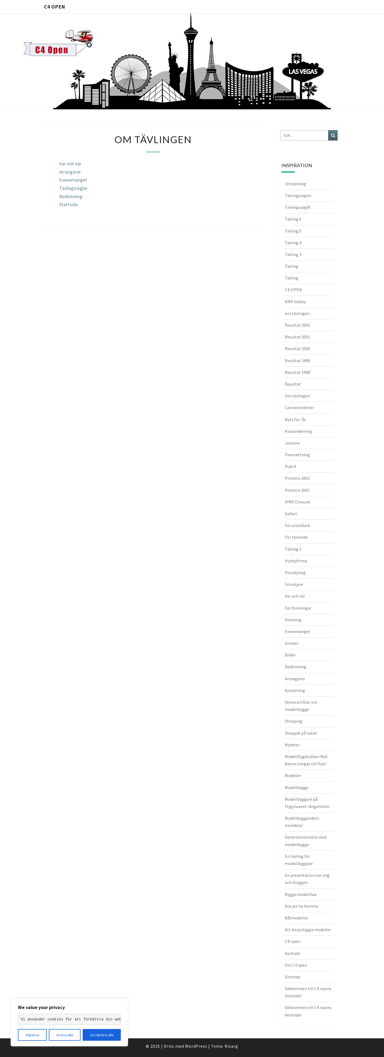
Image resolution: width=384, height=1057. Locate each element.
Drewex (291, 643)
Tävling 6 (293, 219)
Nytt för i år (295, 419)
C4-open (292, 941)
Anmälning (295, 690)
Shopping (293, 721)
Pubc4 (290, 466)
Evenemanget (73, 180)
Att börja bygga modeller (308, 929)
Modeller (293, 775)
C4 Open (54, 6)
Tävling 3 (293, 254)
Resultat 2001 (297, 336)
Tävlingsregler (73, 188)
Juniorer (292, 443)
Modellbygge (297, 787)
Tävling (291, 266)
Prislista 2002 (297, 478)
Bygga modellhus (301, 894)
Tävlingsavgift (297, 207)
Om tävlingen (297, 395)
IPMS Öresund (297, 502)
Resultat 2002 (297, 325)
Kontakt (292, 953)
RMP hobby (295, 301)
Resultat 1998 (297, 372)
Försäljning (295, 572)
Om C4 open (296, 965)
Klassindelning (298, 431)
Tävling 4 (293, 242)
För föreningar (298, 608)
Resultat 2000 (297, 348)
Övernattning (297, 454)
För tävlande (296, 537)
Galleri (291, 513)
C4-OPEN (293, 289)
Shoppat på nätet (301, 733)
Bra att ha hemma (301, 906)
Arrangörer (70, 172)
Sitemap (292, 976)
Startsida (68, 204)
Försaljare (294, 584)
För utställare (297, 525)
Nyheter (292, 744)
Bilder (290, 655)
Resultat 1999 (297, 360)
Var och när (70, 164)
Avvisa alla (65, 1034)
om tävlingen (297, 313)
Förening (293, 619)
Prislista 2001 (297, 490)
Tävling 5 (293, 231)
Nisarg (231, 1046)
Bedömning (70, 196)
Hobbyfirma (296, 560)
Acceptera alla (101, 1034)
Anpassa (32, 1034)
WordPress (196, 1046)
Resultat (293, 384)
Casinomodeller (299, 407)
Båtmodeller (296, 917)
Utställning (295, 183)
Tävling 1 (293, 549)
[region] (69, 1022)
